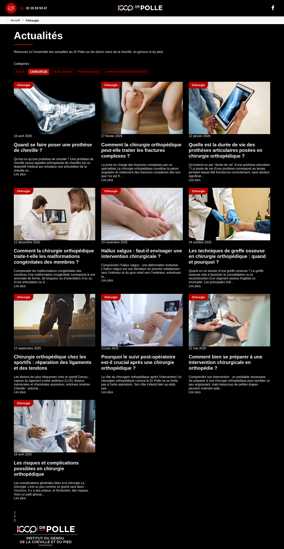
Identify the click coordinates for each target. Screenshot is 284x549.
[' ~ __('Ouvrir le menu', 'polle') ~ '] (11, 8)
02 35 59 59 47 (33, 8)
